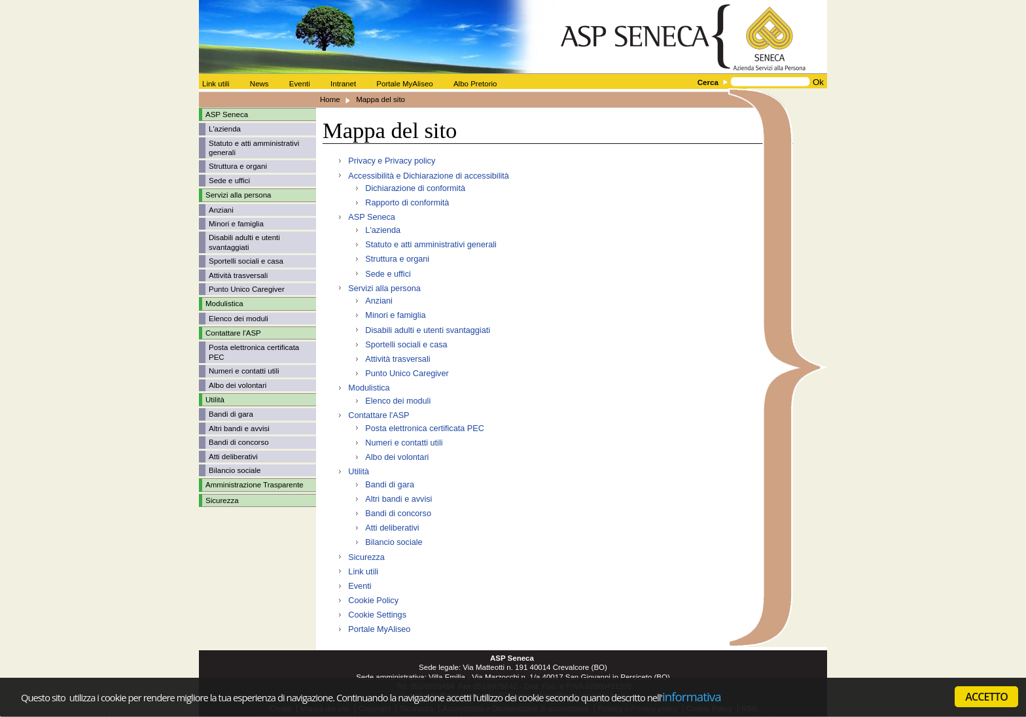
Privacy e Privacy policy (391, 161)
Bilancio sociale (234, 470)
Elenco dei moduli (238, 319)
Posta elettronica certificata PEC (424, 428)
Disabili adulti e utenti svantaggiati (427, 330)
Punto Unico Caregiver (247, 289)
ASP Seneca (371, 217)
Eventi (359, 586)
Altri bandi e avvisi (239, 428)
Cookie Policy (373, 600)
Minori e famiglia (236, 224)
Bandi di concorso (239, 442)
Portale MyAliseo (379, 629)
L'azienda (225, 129)
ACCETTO (986, 697)
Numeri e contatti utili (244, 371)
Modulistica (368, 388)
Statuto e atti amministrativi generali (430, 244)
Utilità (358, 471)
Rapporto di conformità (407, 202)
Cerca (708, 82)
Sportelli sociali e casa (246, 261)
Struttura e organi (238, 166)
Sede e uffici (229, 180)
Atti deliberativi (233, 457)
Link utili (363, 571)
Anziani (221, 210)
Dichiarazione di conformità (415, 188)
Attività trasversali (238, 275)
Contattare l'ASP (378, 415)
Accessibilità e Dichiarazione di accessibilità (428, 176)
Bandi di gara (231, 414)
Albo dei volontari (237, 385)
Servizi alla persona (384, 288)
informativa (691, 696)
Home (330, 99)
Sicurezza (222, 500)
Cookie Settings (377, 615)
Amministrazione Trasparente (254, 485)
